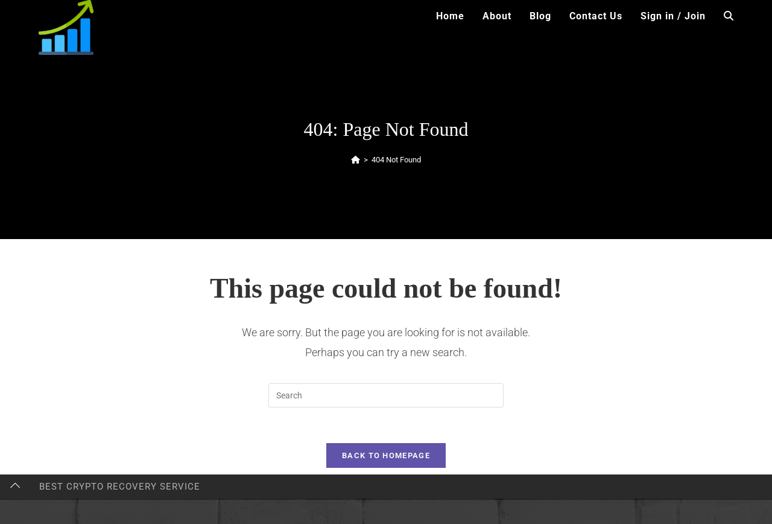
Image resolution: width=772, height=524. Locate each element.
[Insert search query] (386, 395)
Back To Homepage (386, 456)
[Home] (355, 159)
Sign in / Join (673, 16)
